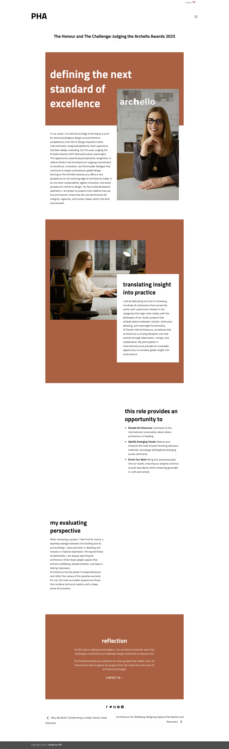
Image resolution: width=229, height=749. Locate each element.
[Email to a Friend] (114, 707)
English (191, 2)
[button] (196, 17)
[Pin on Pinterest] (118, 707)
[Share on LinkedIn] (122, 707)
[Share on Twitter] (110, 707)
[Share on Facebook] (106, 707)
